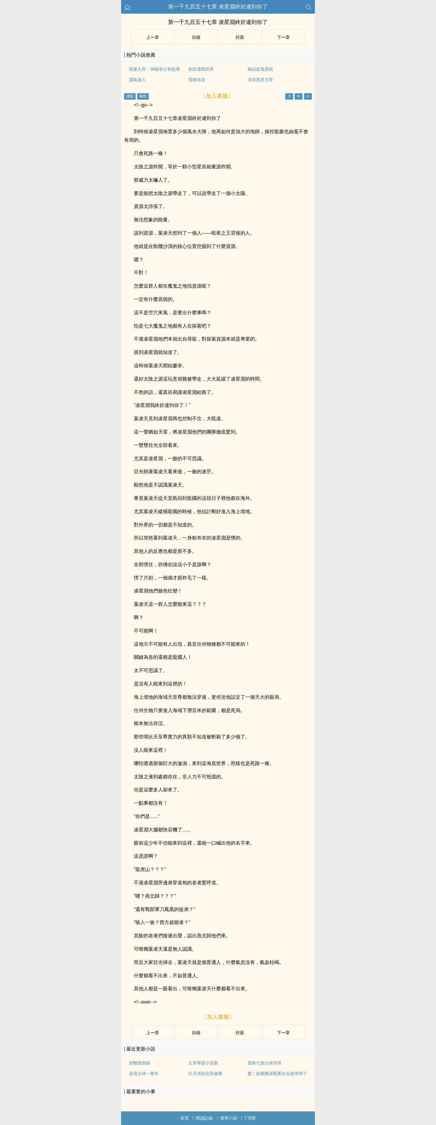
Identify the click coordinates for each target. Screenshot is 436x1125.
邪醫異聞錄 (139, 1063)
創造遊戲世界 (201, 69)
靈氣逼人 (137, 79)
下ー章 (283, 37)
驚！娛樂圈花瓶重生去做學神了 (277, 1073)
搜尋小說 (228, 1118)
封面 (240, 37)
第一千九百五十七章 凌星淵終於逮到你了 (218, 7)
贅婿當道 (196, 79)
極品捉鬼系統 (260, 69)
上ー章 (152, 37)
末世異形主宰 (260, 79)
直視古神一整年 (144, 1073)
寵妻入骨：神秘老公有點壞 (154, 69)
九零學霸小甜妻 (203, 1063)
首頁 (184, 1118)
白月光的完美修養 (205, 1073)
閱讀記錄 (204, 1118)
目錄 (196, 37)
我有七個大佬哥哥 (265, 1063)
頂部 (250, 1118)
